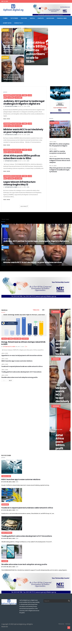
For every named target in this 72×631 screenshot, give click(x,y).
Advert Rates (7, 23)
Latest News (17, 338)
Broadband (5, 30)
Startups (41, 18)
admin (4, 482)
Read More (6, 118)
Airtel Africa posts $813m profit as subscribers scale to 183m (36, 52)
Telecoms (24, 18)
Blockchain (50, 18)
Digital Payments (6, 533)
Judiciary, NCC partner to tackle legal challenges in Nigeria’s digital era (12, 48)
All (43, 310)
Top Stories (14, 18)
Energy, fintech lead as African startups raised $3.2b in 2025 (23, 343)
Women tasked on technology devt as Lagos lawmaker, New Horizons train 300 (59, 132)
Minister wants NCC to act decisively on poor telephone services (11, 77)
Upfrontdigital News (11, 106)
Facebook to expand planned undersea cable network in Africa (21, 366)
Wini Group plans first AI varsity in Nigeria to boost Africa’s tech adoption (59, 160)
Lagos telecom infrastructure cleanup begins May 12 (19, 183)
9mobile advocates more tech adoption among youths (19, 377)
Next (10, 380)
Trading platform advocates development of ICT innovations (21, 372)
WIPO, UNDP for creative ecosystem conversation (57, 152)
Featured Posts (16, 95)
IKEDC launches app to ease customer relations (16, 361)
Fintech (32, 18)
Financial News (62, 18)
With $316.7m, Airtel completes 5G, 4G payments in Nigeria (59, 145)
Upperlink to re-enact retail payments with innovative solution (21, 355)
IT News (5, 18)
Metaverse (61, 623)
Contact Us (18, 23)
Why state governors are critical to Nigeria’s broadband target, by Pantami (59, 170)
